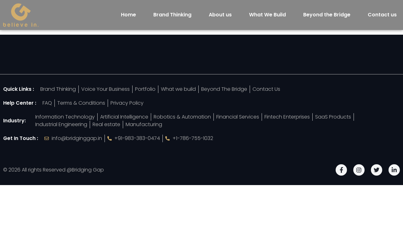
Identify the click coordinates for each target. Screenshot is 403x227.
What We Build (267, 14)
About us (220, 14)
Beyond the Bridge (326, 14)
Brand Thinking (172, 14)
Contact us (382, 14)
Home (128, 14)
